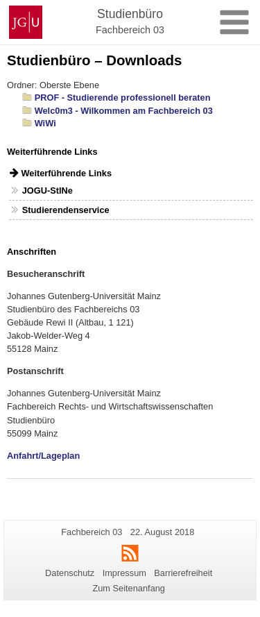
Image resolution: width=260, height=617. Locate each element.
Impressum (124, 573)
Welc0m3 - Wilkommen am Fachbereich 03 (124, 110)
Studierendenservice (66, 210)
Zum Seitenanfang (128, 588)
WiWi (45, 123)
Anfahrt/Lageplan (43, 455)
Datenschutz (69, 573)
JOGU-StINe (47, 190)
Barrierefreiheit (183, 573)
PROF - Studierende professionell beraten (123, 97)
